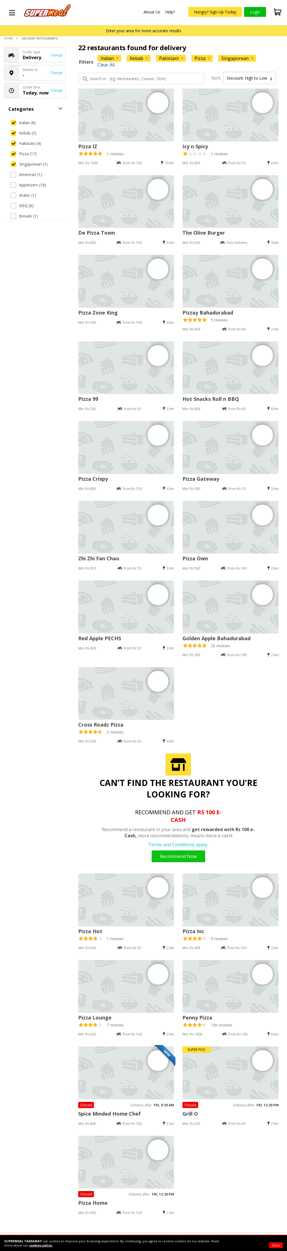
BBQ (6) (22, 205)
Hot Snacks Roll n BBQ (210, 399)
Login (255, 12)
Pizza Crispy (93, 478)
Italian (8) (23, 122)
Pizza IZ (87, 146)
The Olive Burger (203, 232)
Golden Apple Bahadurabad (216, 638)
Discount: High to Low (249, 78)
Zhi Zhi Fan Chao (98, 558)
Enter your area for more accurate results (143, 30)
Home (8, 38)
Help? (170, 12)
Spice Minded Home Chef (109, 1113)
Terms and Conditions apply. (178, 844)
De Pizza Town (96, 232)
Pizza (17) (24, 153)
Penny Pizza (197, 1017)
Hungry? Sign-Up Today (215, 12)
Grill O (190, 1113)
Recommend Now (178, 856)
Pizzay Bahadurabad (207, 312)
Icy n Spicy (195, 146)
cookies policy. (41, 1245)
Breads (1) (24, 216)
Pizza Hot (90, 931)
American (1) (26, 174)
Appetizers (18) (28, 185)
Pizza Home (93, 1202)
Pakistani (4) (26, 143)
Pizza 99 (88, 399)
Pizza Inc (193, 931)
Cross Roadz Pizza (100, 724)
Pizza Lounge (95, 1017)
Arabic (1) (23, 195)
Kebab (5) (23, 133)
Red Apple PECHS (99, 638)
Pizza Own (195, 558)
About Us (152, 12)
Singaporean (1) (29, 164)
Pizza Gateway (200, 478)
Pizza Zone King (98, 312)
